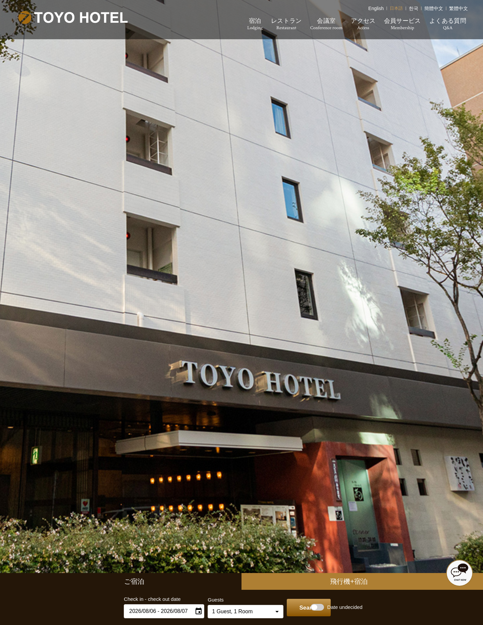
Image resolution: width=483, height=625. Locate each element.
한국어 (414, 7)
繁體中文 (460, 7)
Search (298, 608)
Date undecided (351, 607)
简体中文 (434, 7)
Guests (201, 600)
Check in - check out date (137, 599)
